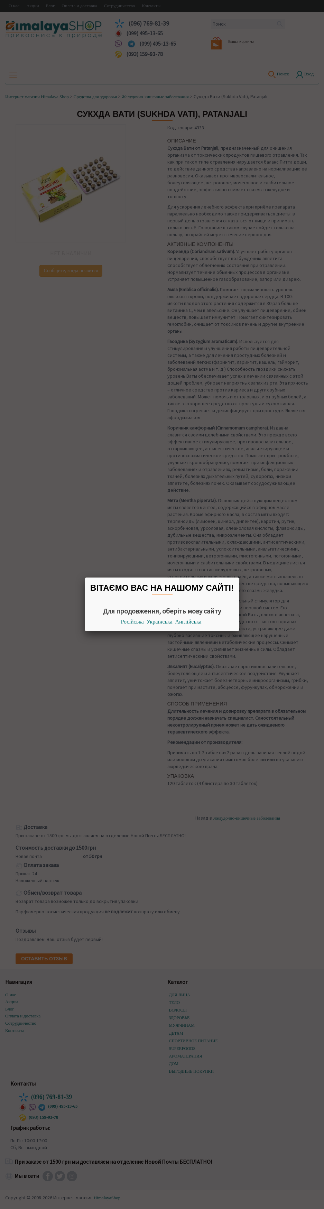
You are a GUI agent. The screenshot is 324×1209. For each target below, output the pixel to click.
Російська (132, 622)
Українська (160, 622)
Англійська (188, 622)
